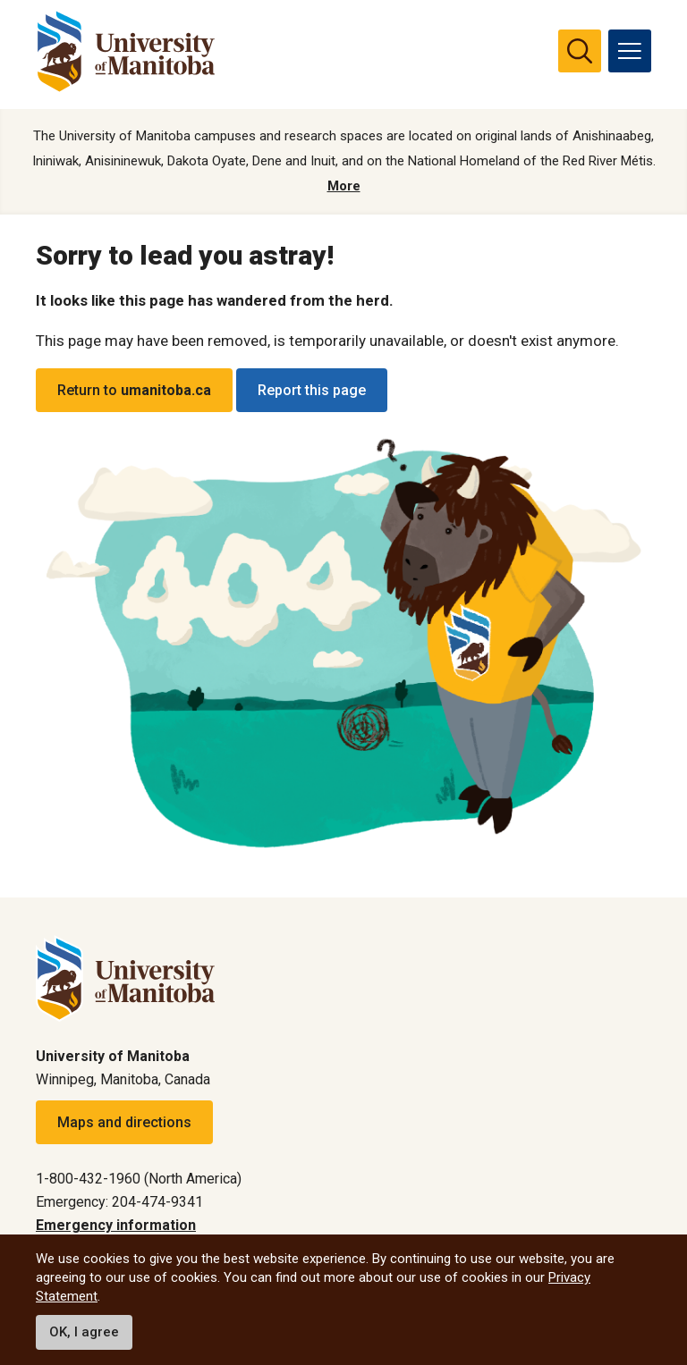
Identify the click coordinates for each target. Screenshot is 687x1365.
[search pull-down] (579, 50)
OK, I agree (84, 1332)
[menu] (629, 50)
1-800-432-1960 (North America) (139, 1178)
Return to (134, 390)
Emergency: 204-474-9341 (119, 1201)
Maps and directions (124, 1122)
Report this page (312, 390)
